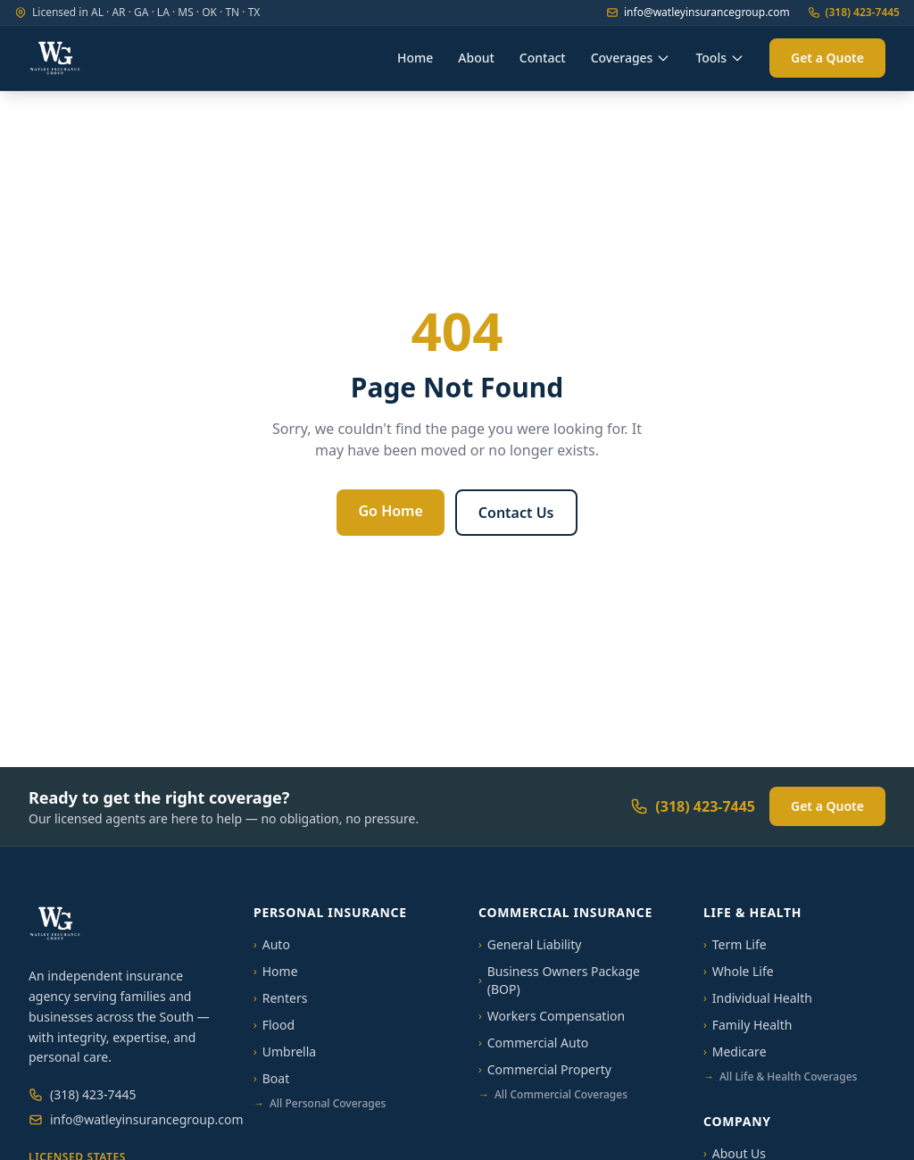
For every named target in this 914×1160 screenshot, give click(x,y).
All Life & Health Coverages (780, 1077)
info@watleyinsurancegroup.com (698, 12)
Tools (719, 57)
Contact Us (516, 512)
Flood (274, 1024)
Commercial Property (544, 1069)
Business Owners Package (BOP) (559, 980)
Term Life (735, 944)
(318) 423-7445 (854, 12)
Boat (271, 1078)
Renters (280, 997)
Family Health (747, 1024)
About (476, 57)
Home (415, 57)
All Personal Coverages (319, 1104)
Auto (271, 944)
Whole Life (738, 971)
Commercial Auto (533, 1042)
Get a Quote (827, 57)
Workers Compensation (551, 1015)
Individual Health (757, 997)
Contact (542, 57)
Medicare (735, 1051)
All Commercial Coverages (552, 1095)
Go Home (390, 511)
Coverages (631, 57)
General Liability (529, 944)
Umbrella (284, 1051)
